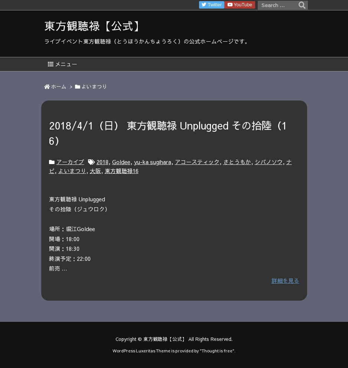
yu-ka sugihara (152, 162)
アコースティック (197, 162)
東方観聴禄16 (122, 171)
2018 (102, 162)
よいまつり (72, 171)
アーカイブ (70, 162)
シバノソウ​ (269, 162)
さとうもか (237, 162)
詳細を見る (285, 280)
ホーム (58, 86)
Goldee (121, 162)
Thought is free (217, 350)
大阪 (95, 171)
